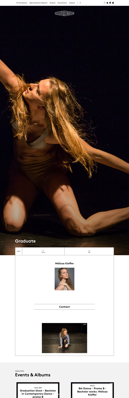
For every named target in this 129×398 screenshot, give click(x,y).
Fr (80, 3)
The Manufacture (21, 3)
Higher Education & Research (38, 3)
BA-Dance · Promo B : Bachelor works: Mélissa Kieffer (92, 391)
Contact (64, 306)
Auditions (72, 3)
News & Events (62, 3)
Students (52, 3)
